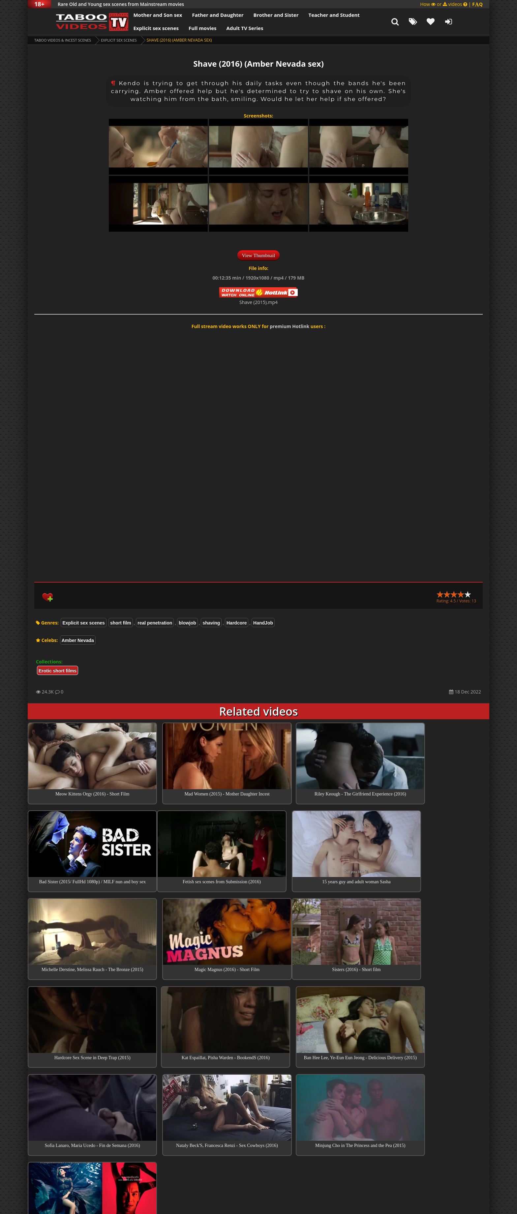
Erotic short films (57, 670)
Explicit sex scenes (138, 28)
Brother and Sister (257, 15)
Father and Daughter (199, 15)
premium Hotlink (289, 326)
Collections (259, 1123)
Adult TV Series (226, 28)
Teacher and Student (315, 15)
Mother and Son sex (139, 15)
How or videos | (451, 4)
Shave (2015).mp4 (258, 302)
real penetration (154, 622)
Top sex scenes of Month (258, 1104)
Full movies (184, 28)
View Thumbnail (258, 255)
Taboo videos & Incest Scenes (65, 40)
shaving (211, 622)
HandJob (263, 622)
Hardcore (237, 622)
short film (120, 622)
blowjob (187, 622)
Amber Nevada (78, 640)
